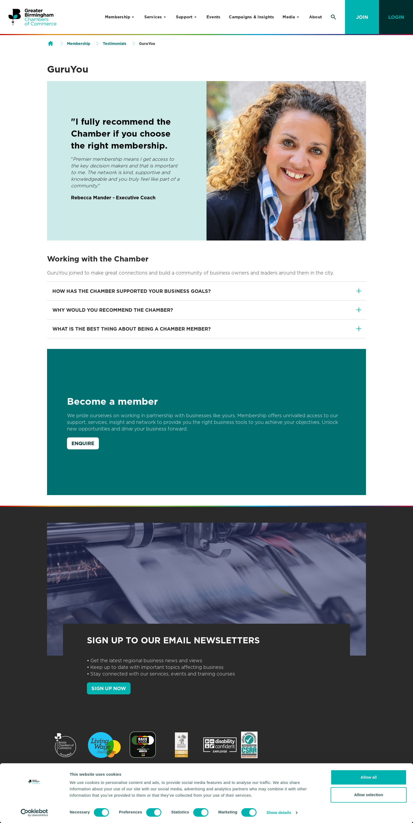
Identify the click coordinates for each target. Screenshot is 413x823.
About (315, 17)
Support (184, 17)
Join (362, 17)
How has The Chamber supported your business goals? (131, 291)
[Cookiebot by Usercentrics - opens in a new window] (34, 813)
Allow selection (368, 794)
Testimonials (114, 43)
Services (153, 17)
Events (213, 17)
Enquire (82, 443)
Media (289, 17)
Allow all (369, 777)
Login (396, 17)
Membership (117, 17)
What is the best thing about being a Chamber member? (131, 329)
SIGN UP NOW (108, 688)
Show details (279, 812)
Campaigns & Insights (251, 17)
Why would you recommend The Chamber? (112, 310)
